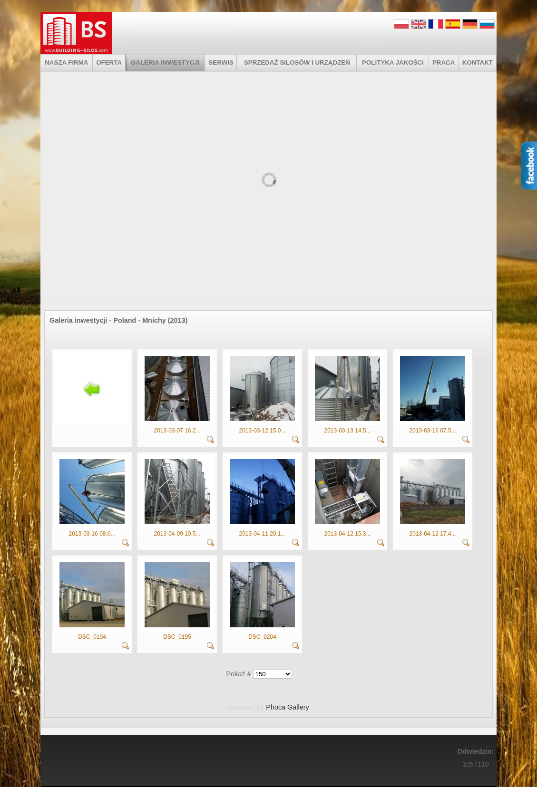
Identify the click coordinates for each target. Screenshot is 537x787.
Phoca (275, 707)
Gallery (298, 707)
